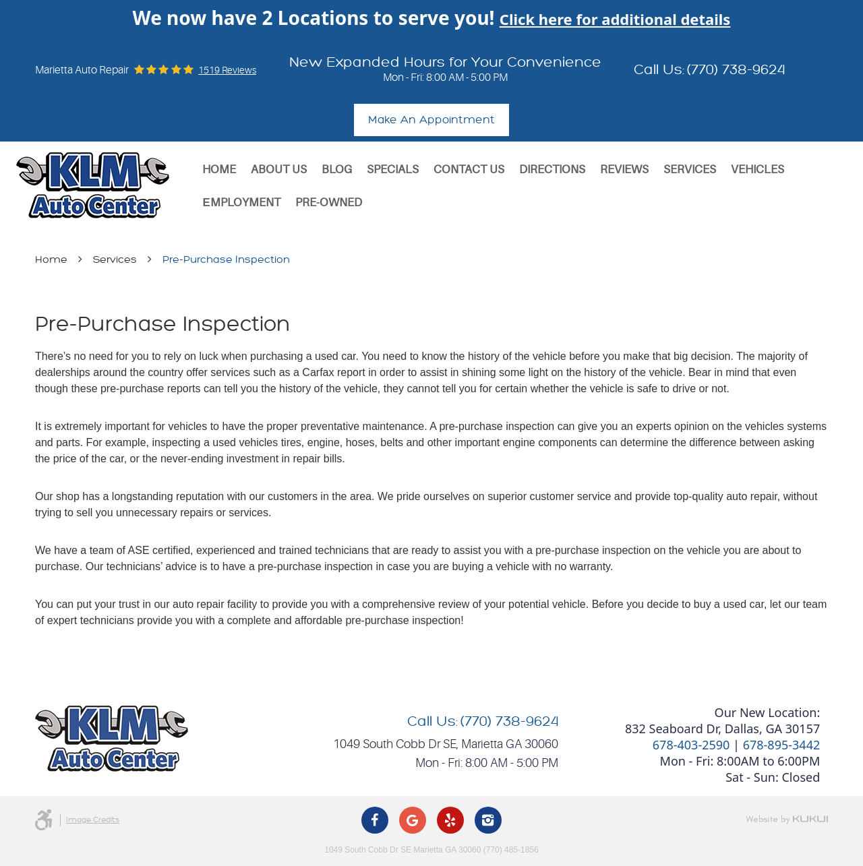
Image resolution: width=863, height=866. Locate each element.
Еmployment (241, 202)
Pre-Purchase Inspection (226, 260)
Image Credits (92, 819)
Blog (337, 169)
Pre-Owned (328, 202)
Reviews (624, 169)
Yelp (450, 820)
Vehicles (757, 169)
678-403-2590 (691, 745)
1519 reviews (227, 70)
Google (412, 820)
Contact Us (469, 169)
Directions (552, 169)
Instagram (488, 820)
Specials (393, 169)
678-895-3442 (782, 745)
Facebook (374, 820)
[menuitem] (219, 169)
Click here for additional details (615, 19)
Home (219, 169)
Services (689, 169)
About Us (279, 169)
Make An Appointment (431, 120)
